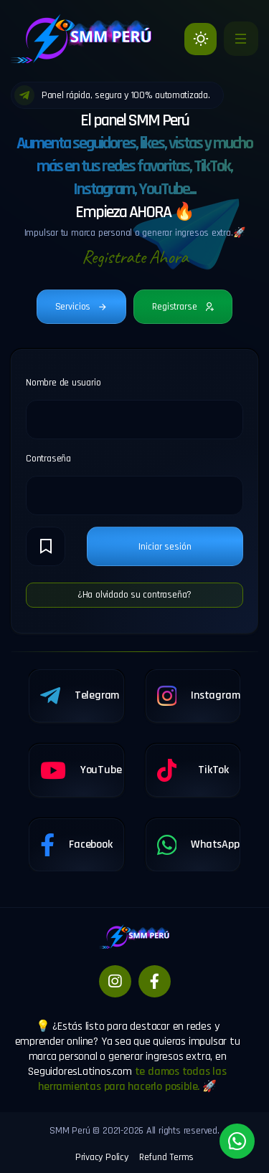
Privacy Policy (101, 1157)
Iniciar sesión (164, 546)
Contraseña (48, 458)
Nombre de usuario (63, 382)
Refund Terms (166, 1157)
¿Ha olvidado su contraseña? (134, 594)
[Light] (200, 39)
